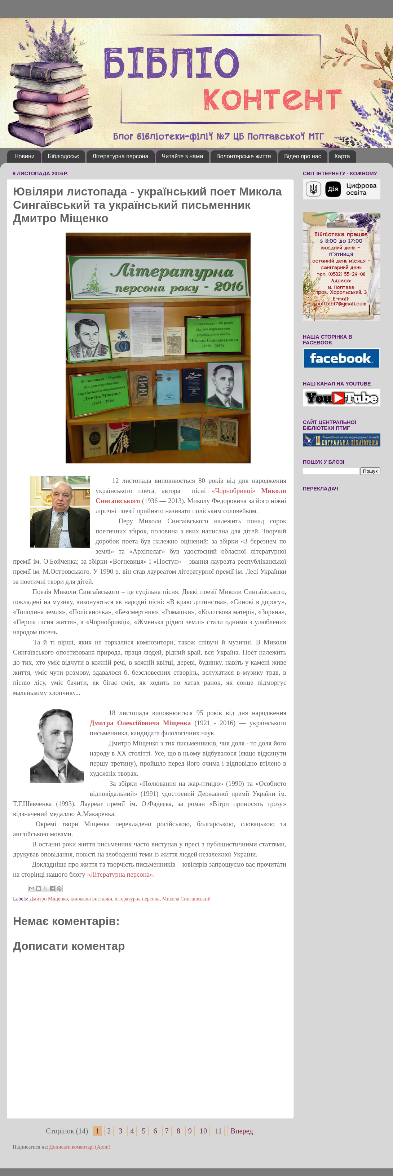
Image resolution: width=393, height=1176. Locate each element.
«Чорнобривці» (234, 490)
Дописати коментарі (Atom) (79, 1147)
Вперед (241, 1131)
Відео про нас (302, 156)
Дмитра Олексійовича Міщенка (142, 723)
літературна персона (137, 899)
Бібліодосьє (63, 156)
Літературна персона (120, 156)
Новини (24, 156)
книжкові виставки (91, 899)
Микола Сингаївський (186, 899)
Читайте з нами (182, 156)
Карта (342, 156)
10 (203, 1131)
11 (218, 1131)
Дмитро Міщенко (49, 899)
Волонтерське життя (243, 156)
